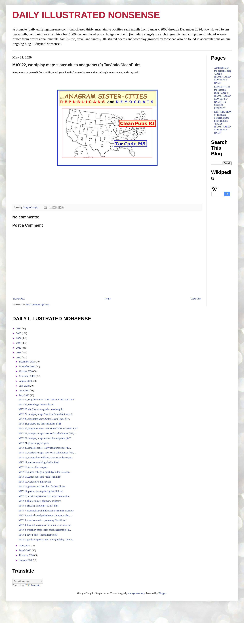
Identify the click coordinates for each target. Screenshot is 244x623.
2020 (19, 357)
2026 (19, 328)
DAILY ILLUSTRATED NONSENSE (86, 15)
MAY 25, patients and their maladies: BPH (40, 423)
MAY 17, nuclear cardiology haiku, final (39, 462)
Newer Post (19, 298)
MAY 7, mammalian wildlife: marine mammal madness (46, 510)
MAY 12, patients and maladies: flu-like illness (42, 486)
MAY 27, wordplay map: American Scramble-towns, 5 (46, 414)
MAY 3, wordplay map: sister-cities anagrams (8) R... (45, 529)
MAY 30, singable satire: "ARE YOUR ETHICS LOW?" (47, 399)
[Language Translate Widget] (27, 581)
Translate (32, 585)
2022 (19, 347)
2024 (19, 338)
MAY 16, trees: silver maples (33, 467)
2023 (19, 343)
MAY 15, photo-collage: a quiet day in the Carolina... (45, 472)
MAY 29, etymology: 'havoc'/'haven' (37, 404)
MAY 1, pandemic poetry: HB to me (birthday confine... (46, 539)
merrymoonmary (136, 593)
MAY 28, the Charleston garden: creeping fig (41, 409)
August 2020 (25, 381)
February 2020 (26, 555)
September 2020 (27, 376)
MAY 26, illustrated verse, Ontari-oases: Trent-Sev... (44, 419)
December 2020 (27, 361)
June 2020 (24, 390)
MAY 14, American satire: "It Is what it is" (40, 476)
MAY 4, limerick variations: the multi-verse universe (45, 525)
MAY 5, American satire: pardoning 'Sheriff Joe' (42, 520)
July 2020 (24, 385)
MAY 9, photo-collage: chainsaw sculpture (40, 501)
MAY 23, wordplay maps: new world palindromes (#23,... (47, 433)
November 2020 (27, 366)
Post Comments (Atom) (37, 304)
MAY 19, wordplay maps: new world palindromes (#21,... (47, 452)
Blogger (162, 593)
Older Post (196, 298)
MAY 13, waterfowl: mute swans (35, 481)
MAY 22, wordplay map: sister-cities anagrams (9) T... (45, 438)
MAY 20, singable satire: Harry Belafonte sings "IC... (45, 447)
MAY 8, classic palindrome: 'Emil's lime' (39, 505)
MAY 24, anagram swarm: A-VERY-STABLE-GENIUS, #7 (48, 428)
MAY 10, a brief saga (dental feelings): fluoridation (44, 496)
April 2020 (25, 545)
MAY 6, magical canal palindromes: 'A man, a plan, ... (45, 515)
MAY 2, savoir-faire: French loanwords (38, 534)
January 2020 (26, 560)
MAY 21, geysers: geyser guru (34, 443)
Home (108, 298)
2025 (19, 333)
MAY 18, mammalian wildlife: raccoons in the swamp (45, 457)
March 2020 (25, 550)
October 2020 (26, 371)
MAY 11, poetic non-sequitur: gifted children (41, 491)
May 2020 (24, 395)
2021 (19, 352)
